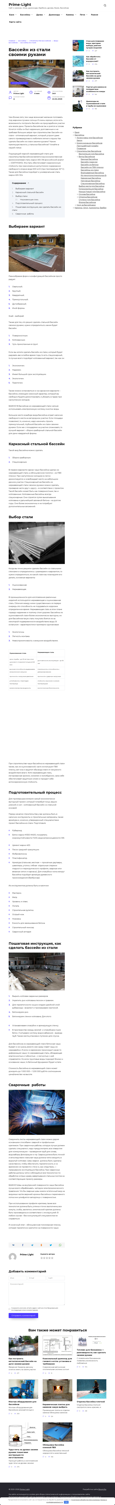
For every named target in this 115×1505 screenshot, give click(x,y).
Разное (94, 15)
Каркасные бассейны (91, 178)
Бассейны (25, 15)
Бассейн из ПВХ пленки (92, 167)
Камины (70, 15)
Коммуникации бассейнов (89, 143)
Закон (79, 140)
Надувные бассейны (90, 181)
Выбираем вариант (24, 189)
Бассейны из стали (19, 83)
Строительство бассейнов (89, 151)
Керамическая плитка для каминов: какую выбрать (56, 1405)
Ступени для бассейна (89, 200)
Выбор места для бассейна (91, 186)
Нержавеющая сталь (29, 200)
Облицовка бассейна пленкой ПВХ (53, 1445)
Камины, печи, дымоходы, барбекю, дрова (95, 208)
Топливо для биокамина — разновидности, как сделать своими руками (91, 1352)
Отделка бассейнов (88, 197)
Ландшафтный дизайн (87, 146)
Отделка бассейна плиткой (91, 1401)
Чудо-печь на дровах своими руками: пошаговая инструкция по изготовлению (23, 1452)
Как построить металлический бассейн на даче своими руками (93, 74)
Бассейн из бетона (89, 165)
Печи (82, 15)
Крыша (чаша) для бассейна (92, 192)
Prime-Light (20, 4)
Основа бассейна (87, 194)
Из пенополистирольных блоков (96, 175)
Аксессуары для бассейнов (90, 138)
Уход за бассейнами (86, 205)
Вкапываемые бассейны (92, 173)
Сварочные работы (24, 214)
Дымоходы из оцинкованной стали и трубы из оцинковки (96, 103)
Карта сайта (15, 22)
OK (66, 1502)
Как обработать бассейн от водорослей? (93, 59)
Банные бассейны (89, 159)
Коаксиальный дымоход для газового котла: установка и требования (57, 1361)
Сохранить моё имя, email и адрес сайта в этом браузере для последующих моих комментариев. (34, 1309)
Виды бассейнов (87, 157)
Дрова (39, 15)
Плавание (81, 148)
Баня (11, 15)
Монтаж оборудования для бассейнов (22, 1402)
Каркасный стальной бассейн (29, 192)
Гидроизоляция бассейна (91, 189)
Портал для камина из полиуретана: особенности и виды (96, 89)
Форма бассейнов (87, 202)
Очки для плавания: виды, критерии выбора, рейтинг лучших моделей (95, 44)
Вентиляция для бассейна (91, 154)
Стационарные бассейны (93, 183)
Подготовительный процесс (29, 203)
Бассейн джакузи (89, 162)
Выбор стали (21, 196)
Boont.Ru (102, 1488)
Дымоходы (54, 15)
